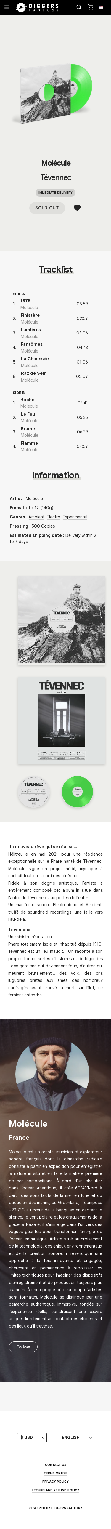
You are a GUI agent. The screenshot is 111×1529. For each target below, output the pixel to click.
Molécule (55, 163)
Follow (23, 1346)
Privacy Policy (55, 1482)
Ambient (36, 517)
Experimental (75, 517)
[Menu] (7, 7)
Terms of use (55, 1473)
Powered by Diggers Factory (55, 1508)
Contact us (55, 1465)
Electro (53, 517)
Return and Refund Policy (55, 1490)
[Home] (37, 8)
